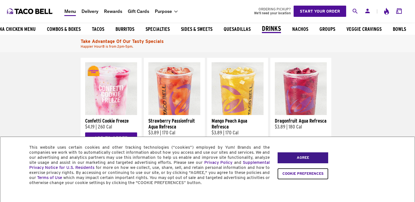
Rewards (113, 11)
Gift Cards (138, 11)
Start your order (320, 11)
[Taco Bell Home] (30, 11)
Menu (70, 11)
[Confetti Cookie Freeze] (111, 113)
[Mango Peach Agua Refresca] (238, 113)
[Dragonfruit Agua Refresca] (301, 113)
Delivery (89, 11)
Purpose (163, 11)
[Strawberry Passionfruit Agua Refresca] (174, 113)
